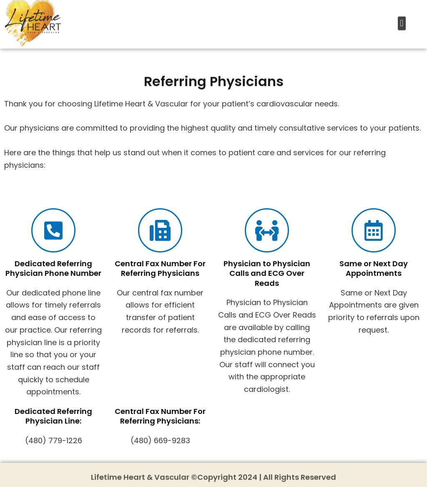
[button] (402, 19)
